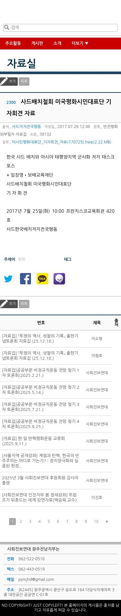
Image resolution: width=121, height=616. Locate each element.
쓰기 (12, 81)
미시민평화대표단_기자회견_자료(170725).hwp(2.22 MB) (61, 142)
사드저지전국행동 (26, 127)
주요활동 (13, 43)
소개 (57, 43)
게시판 (37, 43)
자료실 (21, 64)
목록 (24, 81)
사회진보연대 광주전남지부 (59, 13)
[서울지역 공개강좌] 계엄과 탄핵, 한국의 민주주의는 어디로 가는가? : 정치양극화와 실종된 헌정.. (40, 461)
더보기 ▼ (80, 43)
